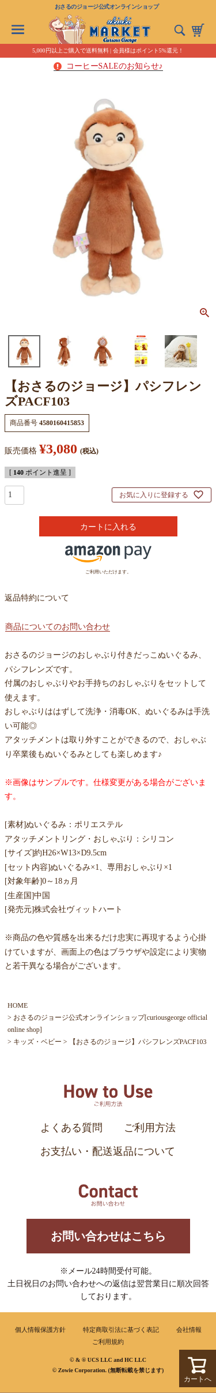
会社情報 (189, 1329)
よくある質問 (71, 1127)
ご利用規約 (108, 1341)
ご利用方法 (150, 1127)
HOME (17, 1005)
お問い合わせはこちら (108, 1236)
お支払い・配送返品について (107, 1151)
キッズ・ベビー (37, 1042)
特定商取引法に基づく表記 (121, 1329)
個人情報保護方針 (40, 1329)
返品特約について (37, 598)
